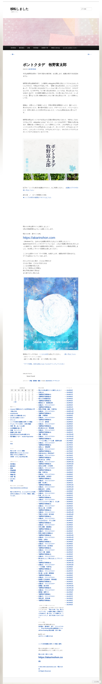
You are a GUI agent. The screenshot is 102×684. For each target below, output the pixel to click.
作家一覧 (12, 476)
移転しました (19, 9)
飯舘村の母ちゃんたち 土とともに (19, 453)
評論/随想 (13, 470)
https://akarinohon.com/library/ (19, 488)
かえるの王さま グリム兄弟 (46, 520)
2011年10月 (70, 590)
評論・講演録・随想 (35, 380)
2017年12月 (70, 434)
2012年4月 (70, 577)
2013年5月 (70, 550)
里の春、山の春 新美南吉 (46, 573)
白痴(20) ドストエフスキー (46, 577)
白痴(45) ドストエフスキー (46, 417)
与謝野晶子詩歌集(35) (44, 426)
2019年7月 (70, 394)
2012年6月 (70, 573)
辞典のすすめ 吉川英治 (45, 546)
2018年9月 (70, 415)
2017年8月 (70, 443)
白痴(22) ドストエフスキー (46, 564)
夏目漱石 (21, 48)
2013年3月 (70, 554)
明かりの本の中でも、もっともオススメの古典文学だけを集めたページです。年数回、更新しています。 (22, 493)
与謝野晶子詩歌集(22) (44, 510)
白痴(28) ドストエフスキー (46, 525)
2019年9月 (70, 390)
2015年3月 (70, 503)
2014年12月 (70, 510)
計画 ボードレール (44, 495)
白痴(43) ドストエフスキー (46, 430)
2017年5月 (70, 449)
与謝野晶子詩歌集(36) (44, 419)
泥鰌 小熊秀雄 (43, 415)
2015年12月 (70, 485)
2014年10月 (70, 514)
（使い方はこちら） (70, 354)
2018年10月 (70, 413)
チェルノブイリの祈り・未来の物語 (20, 424)
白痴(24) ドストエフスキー (46, 550)
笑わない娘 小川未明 (44, 508)
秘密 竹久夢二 (43, 482)
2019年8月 (70, 392)
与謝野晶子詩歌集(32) (44, 445)
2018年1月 (70, 432)
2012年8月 (70, 569)
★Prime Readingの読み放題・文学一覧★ (49, 630)
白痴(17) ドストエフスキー (46, 596)
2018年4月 (70, 426)
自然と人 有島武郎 (44, 447)
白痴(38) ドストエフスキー (46, 461)
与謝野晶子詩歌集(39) (44, 400)
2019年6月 (70, 396)
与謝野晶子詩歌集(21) (44, 516)
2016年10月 (70, 464)
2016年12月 (70, 459)
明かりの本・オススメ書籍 (17, 451)
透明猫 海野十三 (43, 592)
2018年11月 (70, 411)
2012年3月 (70, 579)
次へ (90, 54)
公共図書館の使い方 (16, 428)
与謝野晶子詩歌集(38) (44, 407)
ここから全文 (43, 354)
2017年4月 (70, 451)
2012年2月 (70, 581)
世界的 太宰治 (43, 539)
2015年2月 (70, 506)
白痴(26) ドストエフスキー (46, 537)
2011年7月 (70, 596)
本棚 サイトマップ (16, 430)
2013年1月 (70, 558)
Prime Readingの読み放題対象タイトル (52, 628)
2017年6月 (70, 447)
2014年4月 (70, 527)
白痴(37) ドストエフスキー (46, 468)
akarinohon (49, 380)
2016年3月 (70, 478)
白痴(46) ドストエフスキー (46, 411)
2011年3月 (70, 604)
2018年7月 (70, 419)
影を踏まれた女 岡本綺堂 (46, 428)
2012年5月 (70, 575)
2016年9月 (70, 466)
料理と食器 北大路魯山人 (45, 533)
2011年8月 (70, 594)
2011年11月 (70, 588)
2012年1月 (70, 583)
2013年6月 (70, 548)
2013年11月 (70, 537)
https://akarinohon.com (39, 237)
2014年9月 (70, 516)
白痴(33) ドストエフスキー (46, 493)
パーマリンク (56, 380)
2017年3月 (70, 453)
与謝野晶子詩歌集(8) (44, 600)
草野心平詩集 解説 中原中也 (47, 409)
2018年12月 (70, 409)
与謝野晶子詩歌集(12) (44, 575)
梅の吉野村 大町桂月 (44, 476)
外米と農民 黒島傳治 (44, 527)
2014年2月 (70, 531)
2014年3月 (70, 529)
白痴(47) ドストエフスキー (46, 405)
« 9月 (15, 402)
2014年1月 (70, 533)
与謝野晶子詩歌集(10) (44, 588)
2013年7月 (70, 546)
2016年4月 (70, 476)
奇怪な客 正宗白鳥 (44, 598)
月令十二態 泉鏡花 (44, 552)
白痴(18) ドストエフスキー (46, 590)
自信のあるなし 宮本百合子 (46, 453)
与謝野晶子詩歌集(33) (44, 438)
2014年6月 (70, 522)
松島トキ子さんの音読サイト (18, 454)
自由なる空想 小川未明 (45, 466)
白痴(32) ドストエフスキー (46, 499)
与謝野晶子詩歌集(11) (44, 581)
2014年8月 (70, 518)
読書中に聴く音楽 (15, 432)
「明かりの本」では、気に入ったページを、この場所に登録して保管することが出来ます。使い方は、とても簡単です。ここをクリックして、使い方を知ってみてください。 (51, 613)
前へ (12, 54)
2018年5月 (70, 424)
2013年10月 (70, 539)
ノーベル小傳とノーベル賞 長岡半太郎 (50, 440)
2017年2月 (70, 455)
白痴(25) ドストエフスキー (46, 543)
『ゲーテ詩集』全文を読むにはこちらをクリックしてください (44, 364)
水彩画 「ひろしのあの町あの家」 (19, 456)
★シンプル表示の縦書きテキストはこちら (37, 197)
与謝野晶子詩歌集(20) (44, 522)
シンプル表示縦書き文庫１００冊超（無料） (50, 644)
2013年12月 (70, 535)
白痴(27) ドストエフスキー (46, 531)
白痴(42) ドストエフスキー (46, 436)
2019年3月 (70, 403)
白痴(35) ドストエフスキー (46, 480)
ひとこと (12, 419)
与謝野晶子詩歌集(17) (44, 541)
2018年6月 (70, 422)
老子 (52, 626)
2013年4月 (70, 552)
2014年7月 (70, 520)
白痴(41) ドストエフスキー (46, 443)
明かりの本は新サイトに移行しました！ (50, 390)
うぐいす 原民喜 (43, 422)
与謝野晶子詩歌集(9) (44, 594)
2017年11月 (70, 436)
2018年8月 (70, 417)
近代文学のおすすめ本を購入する (20, 434)
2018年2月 (70, 430)
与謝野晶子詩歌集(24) (44, 497)
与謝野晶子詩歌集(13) (44, 569)
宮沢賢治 (13, 48)
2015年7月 (70, 495)
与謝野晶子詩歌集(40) (44, 396)
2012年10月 (70, 564)
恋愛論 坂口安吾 (43, 585)
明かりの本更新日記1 (44, 398)
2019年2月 (70, 405)
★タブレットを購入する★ (45, 636)
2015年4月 (70, 501)
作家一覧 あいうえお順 (17, 426)
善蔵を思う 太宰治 (44, 489)
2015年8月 (70, 493)
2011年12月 (70, 585)
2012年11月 (70, 562)
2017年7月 (70, 445)
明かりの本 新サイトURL (50, 658)
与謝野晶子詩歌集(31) (44, 451)
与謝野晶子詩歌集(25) (44, 491)
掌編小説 (12, 474)
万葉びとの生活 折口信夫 (46, 514)
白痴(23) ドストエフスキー (46, 556)
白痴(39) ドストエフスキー (46, 455)
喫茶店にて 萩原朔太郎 (45, 403)
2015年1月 (70, 508)
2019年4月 (70, 400)
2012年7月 (70, 571)
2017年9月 (70, 440)
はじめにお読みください (70, 48)
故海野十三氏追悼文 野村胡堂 (47, 579)
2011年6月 (70, 598)
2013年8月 (70, 543)
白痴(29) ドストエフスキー (46, 518)
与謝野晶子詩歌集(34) (44, 432)
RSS (11, 443)
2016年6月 (70, 472)
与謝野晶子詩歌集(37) (44, 413)
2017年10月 (70, 438)
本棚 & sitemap (55, 48)
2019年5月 (70, 398)
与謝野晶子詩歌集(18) (44, 535)
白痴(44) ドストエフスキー (46, 424)
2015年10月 (70, 489)
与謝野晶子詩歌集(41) (44, 394)
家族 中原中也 (43, 472)
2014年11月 (70, 512)
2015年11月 (70, 487)
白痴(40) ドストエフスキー (46, 449)
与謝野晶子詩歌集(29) (44, 464)
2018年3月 (70, 428)
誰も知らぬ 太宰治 (44, 459)
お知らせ (41, 392)
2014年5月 (70, 525)
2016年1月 (70, 482)
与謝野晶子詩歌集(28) (44, 470)
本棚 (11, 481)
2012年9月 (70, 567)
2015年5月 (70, 499)
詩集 (28, 48)
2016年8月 (70, 468)
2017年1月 (70, 457)
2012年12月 (70, 560)
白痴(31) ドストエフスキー (46, 506)
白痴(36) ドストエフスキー (46, 474)
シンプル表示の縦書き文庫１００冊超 (21, 422)
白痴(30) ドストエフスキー (46, 512)
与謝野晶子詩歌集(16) (44, 548)
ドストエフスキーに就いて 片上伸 (48, 501)
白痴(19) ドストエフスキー (46, 583)
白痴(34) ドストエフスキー (46, 487)
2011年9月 (70, 592)
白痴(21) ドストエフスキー (46, 571)
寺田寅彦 (35, 48)
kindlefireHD (14, 413)
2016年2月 (70, 480)
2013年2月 (70, 556)
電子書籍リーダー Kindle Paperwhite (21, 436)
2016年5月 (70, 474)
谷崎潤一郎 (44, 48)
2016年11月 (70, 461)
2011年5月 (70, 600)
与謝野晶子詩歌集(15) (44, 554)
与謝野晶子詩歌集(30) (44, 457)
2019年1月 (70, 407)
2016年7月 (70, 470)
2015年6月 (70, 497)
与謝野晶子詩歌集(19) (44, 529)
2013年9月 (70, 541)
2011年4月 (70, 602)
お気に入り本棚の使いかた (18, 415)
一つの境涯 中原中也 (44, 567)
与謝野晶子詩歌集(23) (44, 503)
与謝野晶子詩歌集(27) (44, 478)
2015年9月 (70, 491)
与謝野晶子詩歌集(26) (44, 485)
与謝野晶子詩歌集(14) (44, 562)
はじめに (12, 478)
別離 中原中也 (43, 434)
